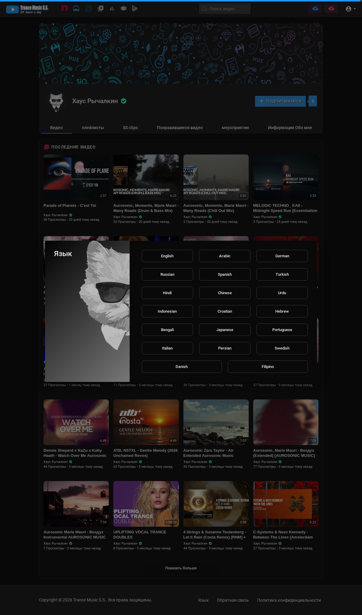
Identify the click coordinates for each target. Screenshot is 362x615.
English (167, 256)
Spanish (225, 274)
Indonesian (167, 311)
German (282, 256)
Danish (182, 366)
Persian (224, 348)
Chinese (225, 293)
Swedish (282, 348)
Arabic (225, 256)
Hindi (167, 293)
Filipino (268, 366)
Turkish (282, 274)
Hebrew (282, 311)
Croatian (225, 311)
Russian (167, 274)
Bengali (167, 329)
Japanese (224, 329)
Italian (167, 348)
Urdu (282, 293)
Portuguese (282, 329)
